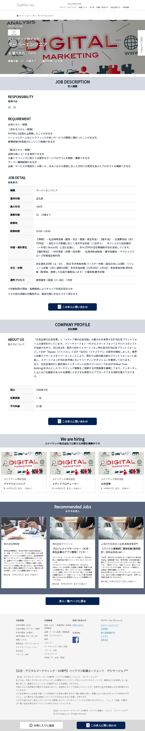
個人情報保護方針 (108, 632)
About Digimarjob (75, 3)
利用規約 (104, 628)
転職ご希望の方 (102, 7)
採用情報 (125, 7)
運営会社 (104, 639)
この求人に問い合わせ (75, 307)
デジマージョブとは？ (68, 7)
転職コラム (83, 7)
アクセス (104, 636)
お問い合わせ (77, 625)
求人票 (91, 7)
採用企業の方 (115, 7)
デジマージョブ (33, 712)
